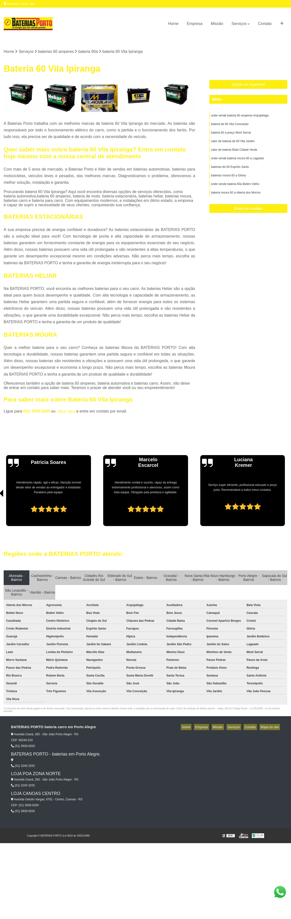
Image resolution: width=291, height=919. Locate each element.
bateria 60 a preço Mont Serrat (231, 135)
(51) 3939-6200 (37, 412)
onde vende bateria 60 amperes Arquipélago (240, 116)
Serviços (239, 24)
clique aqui (65, 412)
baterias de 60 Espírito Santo (230, 172)
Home (173, 24)
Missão (217, 24)
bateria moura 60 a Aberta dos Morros (235, 200)
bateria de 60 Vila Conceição (229, 126)
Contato (265, 24)
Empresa (194, 24)
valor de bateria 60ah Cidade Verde (234, 154)
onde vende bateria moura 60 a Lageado (237, 163)
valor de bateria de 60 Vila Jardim (233, 144)
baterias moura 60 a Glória (228, 182)
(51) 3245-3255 (23, 766)
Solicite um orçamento (248, 85)
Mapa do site (271, 728)
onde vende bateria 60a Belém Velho (235, 191)
